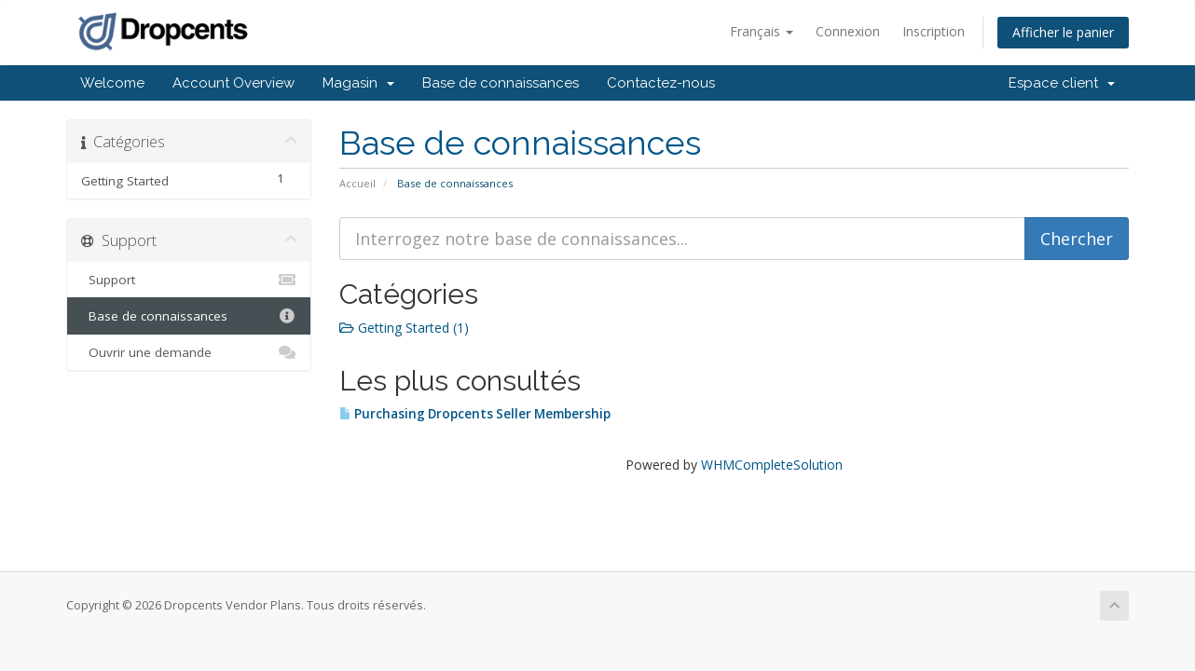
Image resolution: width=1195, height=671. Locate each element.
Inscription (933, 31)
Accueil (357, 183)
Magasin (358, 83)
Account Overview (233, 83)
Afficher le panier (1063, 32)
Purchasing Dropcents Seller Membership (475, 413)
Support (188, 279)
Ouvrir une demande (188, 352)
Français (761, 31)
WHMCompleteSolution (772, 464)
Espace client (1062, 83)
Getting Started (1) (404, 327)
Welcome (112, 83)
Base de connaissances (500, 83)
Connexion (848, 31)
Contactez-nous (661, 83)
